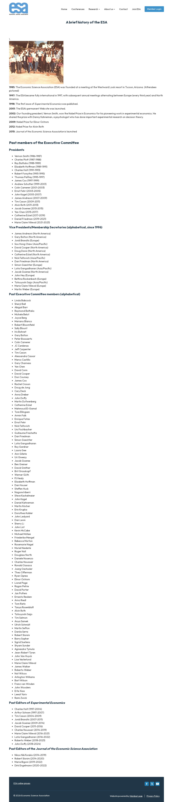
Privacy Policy (153, 796)
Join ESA (136, 9)
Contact (123, 9)
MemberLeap (136, 796)
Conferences (77, 9)
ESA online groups (21, 783)
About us (109, 9)
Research (94, 9)
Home (64, 9)
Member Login (154, 9)
